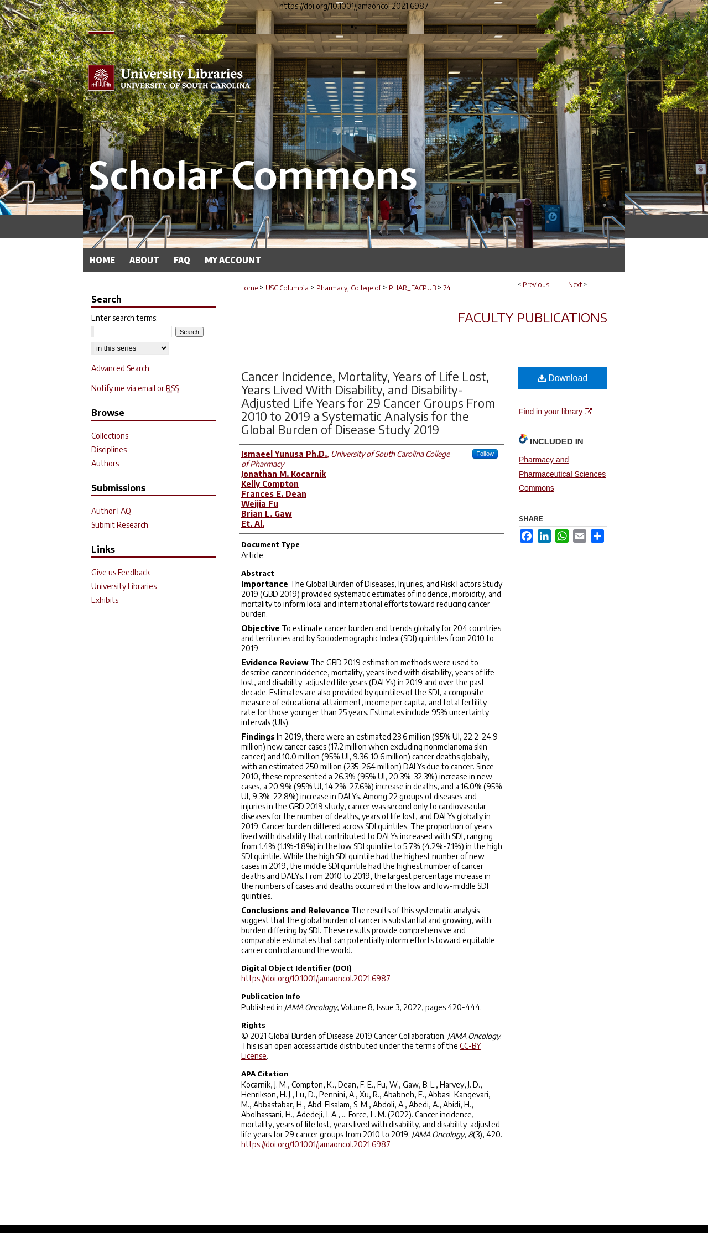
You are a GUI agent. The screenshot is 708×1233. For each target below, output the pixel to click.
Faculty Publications (532, 317)
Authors (105, 463)
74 (447, 288)
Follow (485, 453)
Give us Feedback (120, 572)
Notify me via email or (135, 388)
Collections (109, 435)
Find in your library (555, 411)
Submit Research (119, 524)
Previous (536, 284)
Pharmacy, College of (348, 288)
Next (575, 284)
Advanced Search (120, 368)
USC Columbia (287, 288)
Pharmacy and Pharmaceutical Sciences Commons (562, 473)
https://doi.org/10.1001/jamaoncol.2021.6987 (316, 978)
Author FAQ (111, 511)
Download (563, 378)
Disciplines (109, 449)
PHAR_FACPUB (412, 288)
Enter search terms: (124, 317)
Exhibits (104, 600)
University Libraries (124, 586)
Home (248, 288)
